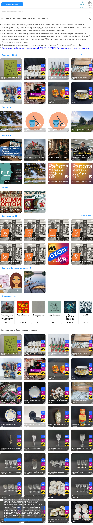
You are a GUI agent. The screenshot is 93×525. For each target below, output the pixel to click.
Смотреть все (86, 55)
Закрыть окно (23, 520)
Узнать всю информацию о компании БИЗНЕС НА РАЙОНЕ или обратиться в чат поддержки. (46, 48)
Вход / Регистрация (12, 4)
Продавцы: (9, 296)
